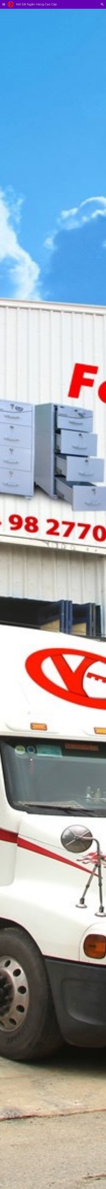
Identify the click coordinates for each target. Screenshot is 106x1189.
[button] (3, 4)
